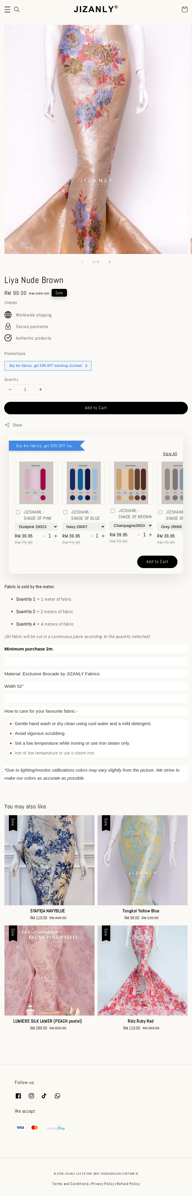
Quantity (11, 379)
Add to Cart (96, 407)
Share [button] (13, 425)
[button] (7, 9)
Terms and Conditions (70, 1183)
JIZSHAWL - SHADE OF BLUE (81, 515)
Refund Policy (128, 1183)
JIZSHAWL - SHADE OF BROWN (130, 513)
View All (170, 453)
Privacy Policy (103, 1183)
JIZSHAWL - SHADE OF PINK (33, 515)
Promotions (15, 353)
